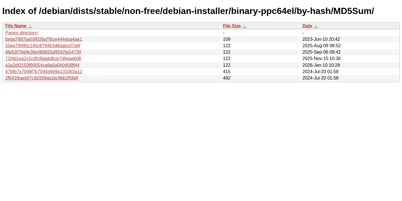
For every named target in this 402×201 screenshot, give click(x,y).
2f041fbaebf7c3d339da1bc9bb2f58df (41, 78)
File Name (16, 25)
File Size (232, 25)
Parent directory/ (21, 32)
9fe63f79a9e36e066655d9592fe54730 (43, 52)
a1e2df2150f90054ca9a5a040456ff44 (42, 65)
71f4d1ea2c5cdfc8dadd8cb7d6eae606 (43, 58)
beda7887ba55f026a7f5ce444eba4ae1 (43, 39)
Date (307, 25)
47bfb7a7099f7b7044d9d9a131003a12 (43, 71)
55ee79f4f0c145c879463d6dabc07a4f (42, 45)
